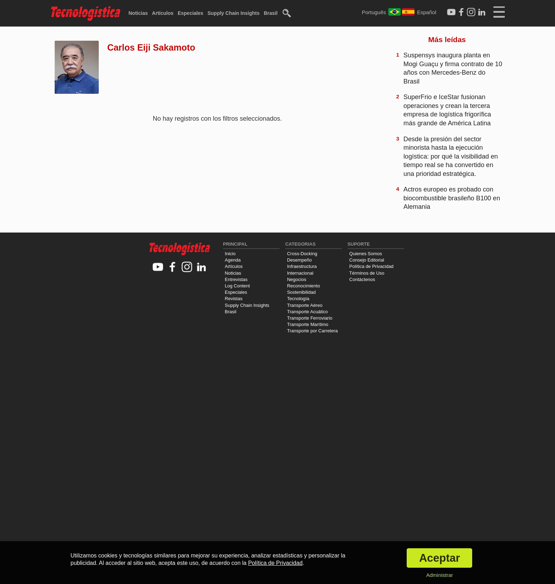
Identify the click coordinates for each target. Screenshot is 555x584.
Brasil (271, 13)
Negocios (296, 279)
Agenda (233, 260)
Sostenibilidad (301, 292)
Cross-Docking (302, 253)
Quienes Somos (365, 253)
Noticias (138, 13)
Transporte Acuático (307, 311)
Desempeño (299, 260)
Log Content (237, 285)
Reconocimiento (303, 285)
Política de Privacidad (371, 266)
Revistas (233, 298)
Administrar (439, 575)
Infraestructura (302, 266)
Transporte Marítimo (307, 324)
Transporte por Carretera (312, 330)
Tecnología (298, 298)
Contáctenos (362, 279)
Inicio (230, 253)
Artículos (162, 13)
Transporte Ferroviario (309, 318)
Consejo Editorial (366, 260)
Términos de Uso (366, 273)
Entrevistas (236, 279)
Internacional (300, 273)
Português (374, 12)
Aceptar (439, 558)
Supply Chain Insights (233, 13)
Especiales (190, 13)
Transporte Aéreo (304, 305)
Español (426, 12)
